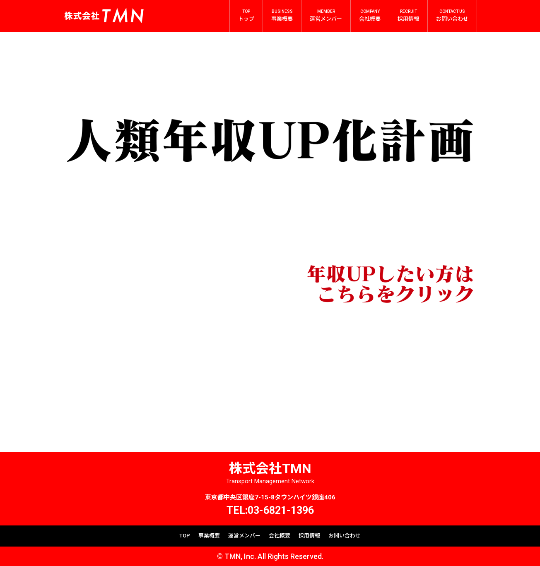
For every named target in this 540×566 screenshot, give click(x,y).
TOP (184, 535)
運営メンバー (244, 535)
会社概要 (279, 535)
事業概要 (209, 535)
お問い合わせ (344, 535)
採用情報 (309, 535)
